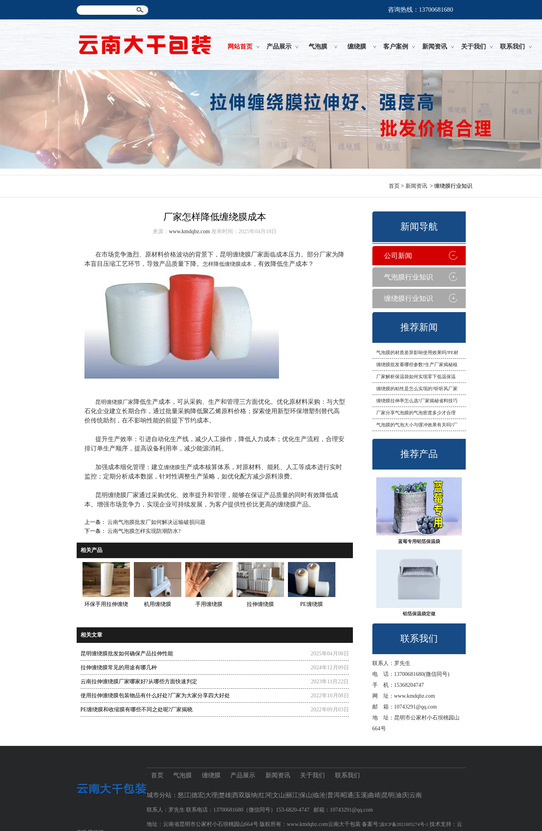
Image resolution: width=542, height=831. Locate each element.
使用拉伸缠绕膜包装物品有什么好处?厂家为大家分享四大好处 (155, 695)
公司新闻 (398, 256)
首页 (394, 186)
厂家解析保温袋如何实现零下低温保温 (416, 376)
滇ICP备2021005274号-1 (404, 824)
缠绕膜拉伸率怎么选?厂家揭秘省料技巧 (417, 400)
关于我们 (473, 46)
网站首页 (240, 46)
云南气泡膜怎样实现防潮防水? (143, 531)
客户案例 (395, 46)
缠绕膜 (356, 46)
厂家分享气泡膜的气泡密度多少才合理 (416, 413)
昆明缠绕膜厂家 (114, 402)
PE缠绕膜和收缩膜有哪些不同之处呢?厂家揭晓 (137, 709)
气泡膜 (318, 46)
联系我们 (512, 46)
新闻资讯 (434, 46)
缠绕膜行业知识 (408, 298)
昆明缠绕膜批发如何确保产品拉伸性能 (127, 653)
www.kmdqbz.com (414, 696)
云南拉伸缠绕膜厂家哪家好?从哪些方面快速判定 (139, 681)
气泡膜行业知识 (408, 277)
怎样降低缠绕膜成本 (227, 264)
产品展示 (279, 46)
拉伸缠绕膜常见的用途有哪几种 (119, 667)
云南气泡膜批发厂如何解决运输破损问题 (156, 522)
